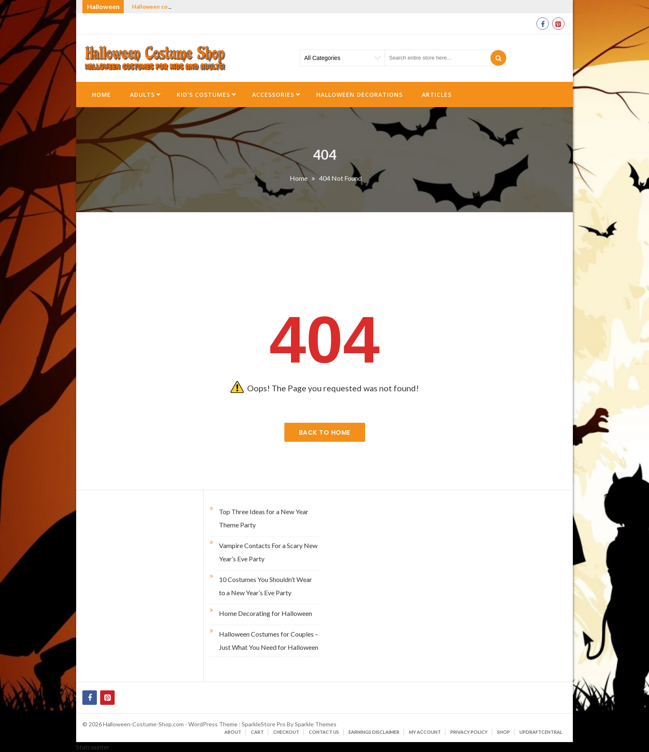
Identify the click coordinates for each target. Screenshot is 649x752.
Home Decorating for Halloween (265, 613)
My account (425, 732)
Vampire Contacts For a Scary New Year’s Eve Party (268, 552)
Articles (437, 94)
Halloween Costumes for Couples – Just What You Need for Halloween (268, 640)
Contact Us (324, 732)
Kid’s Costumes (203, 94)
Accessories (273, 94)
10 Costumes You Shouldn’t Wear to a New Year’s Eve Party (265, 585)
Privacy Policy (469, 732)
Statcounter (93, 747)
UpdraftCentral (540, 732)
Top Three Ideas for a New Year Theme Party (263, 518)
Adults (142, 94)
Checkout (286, 732)
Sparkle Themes (316, 724)
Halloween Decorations (359, 94)
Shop (503, 732)
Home (101, 94)
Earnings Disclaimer (374, 732)
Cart (257, 732)
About (232, 732)
